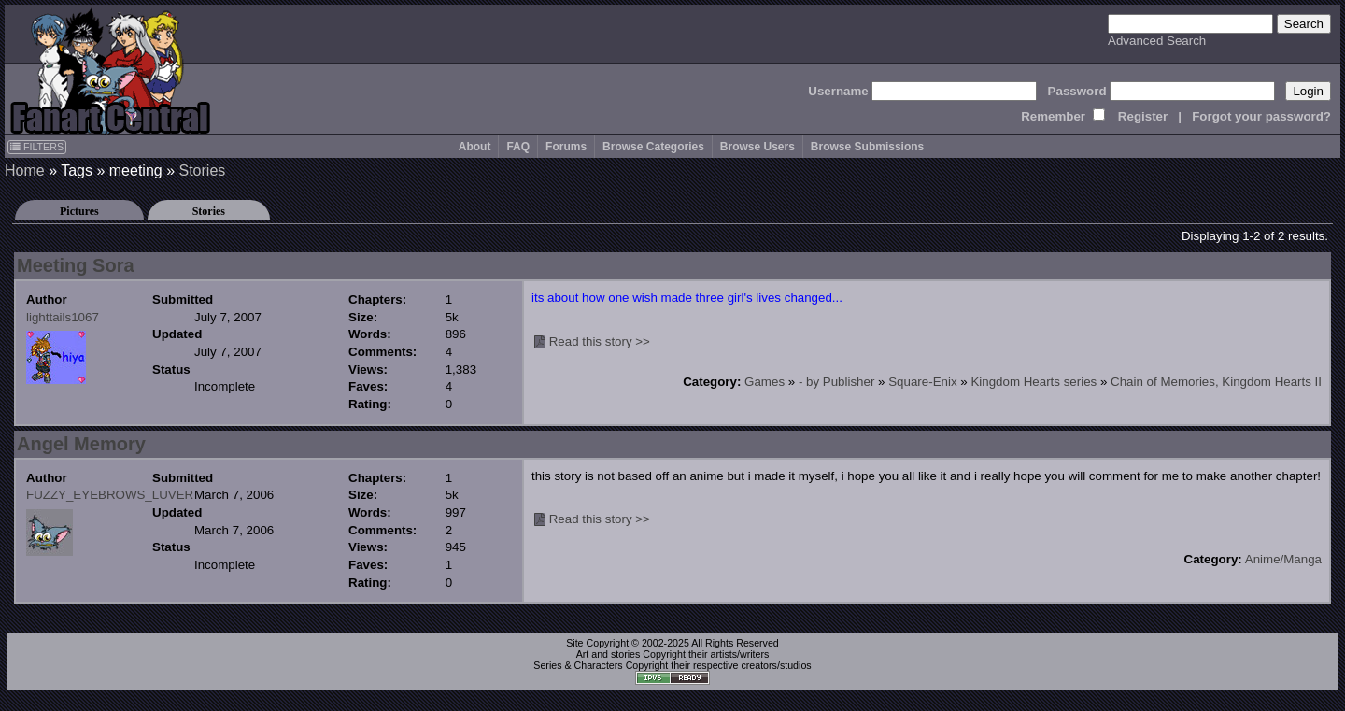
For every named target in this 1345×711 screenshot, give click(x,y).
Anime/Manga (1283, 559)
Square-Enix (922, 382)
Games (764, 382)
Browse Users (757, 146)
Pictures (79, 211)
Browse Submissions (867, 146)
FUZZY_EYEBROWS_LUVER (109, 495)
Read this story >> (599, 341)
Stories (202, 170)
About (475, 146)
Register (1143, 116)
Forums (566, 146)
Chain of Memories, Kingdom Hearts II (1216, 382)
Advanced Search (1157, 41)
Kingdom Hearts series (1033, 382)
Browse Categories (653, 146)
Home (25, 170)
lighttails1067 (62, 317)
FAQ (518, 146)
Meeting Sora (75, 265)
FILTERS (37, 146)
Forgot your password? (1261, 116)
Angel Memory (81, 444)
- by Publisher (837, 382)
